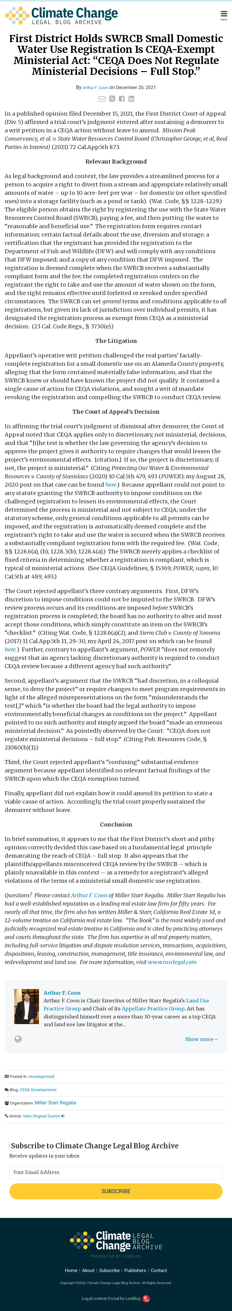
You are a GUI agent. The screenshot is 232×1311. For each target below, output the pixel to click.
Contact (159, 1270)
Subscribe (109, 1270)
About (88, 1270)
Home (71, 1270)
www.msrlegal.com (172, 962)
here (10, 649)
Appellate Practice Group (153, 1009)
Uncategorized (41, 1076)
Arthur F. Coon (95, 87)
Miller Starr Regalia (55, 1103)
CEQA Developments (38, 1089)
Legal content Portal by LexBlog (116, 1298)
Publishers (135, 1270)
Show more (201, 1039)
